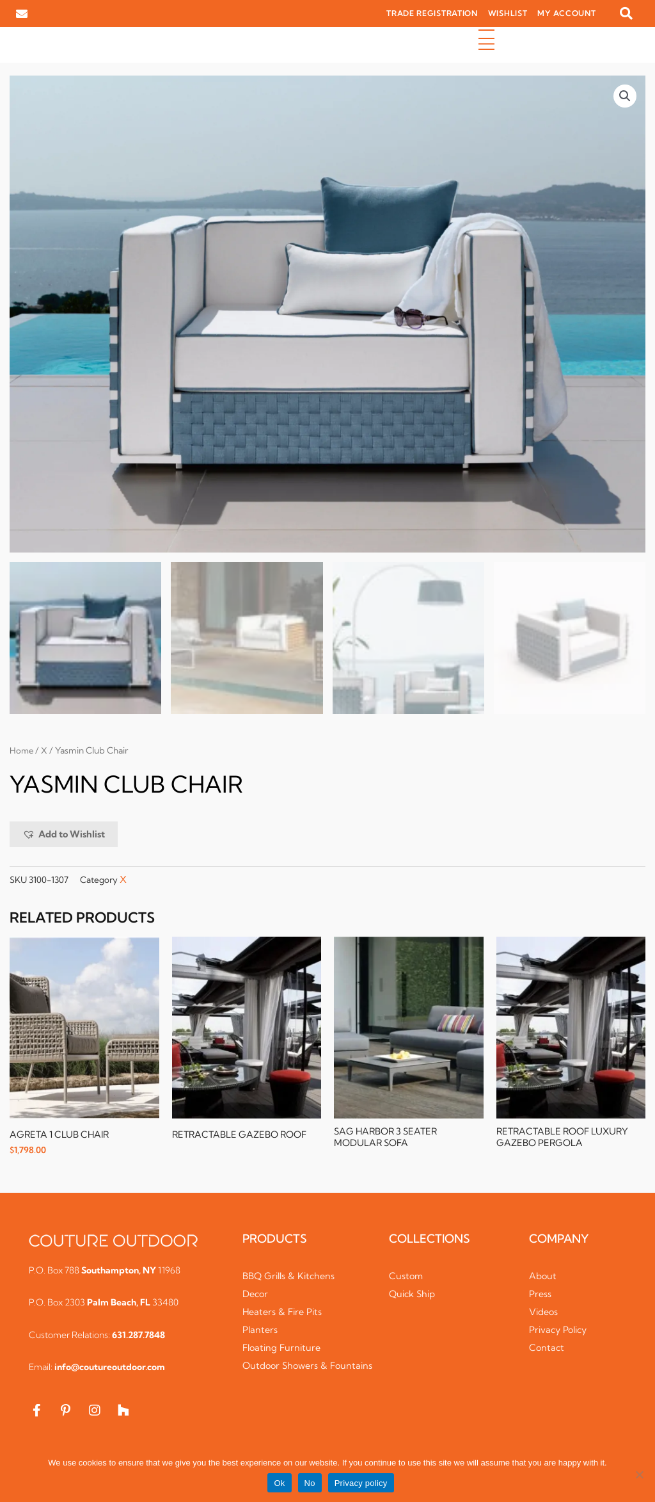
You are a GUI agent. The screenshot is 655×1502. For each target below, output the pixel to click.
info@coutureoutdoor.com (109, 1368)
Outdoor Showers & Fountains (287, 1373)
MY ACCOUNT (566, 13)
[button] (626, 13)
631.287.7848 (138, 1336)
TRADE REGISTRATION (432, 13)
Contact (547, 1349)
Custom (406, 1277)
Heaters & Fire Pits (284, 1313)
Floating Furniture (283, 1349)
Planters (260, 1331)
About (543, 1277)
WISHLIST (508, 13)
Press (540, 1295)
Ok (279, 1483)
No (309, 1483)
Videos (544, 1313)
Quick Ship (413, 1295)
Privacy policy (361, 1483)
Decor (256, 1295)
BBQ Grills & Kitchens (291, 1277)
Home (22, 751)
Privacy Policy (560, 1331)
